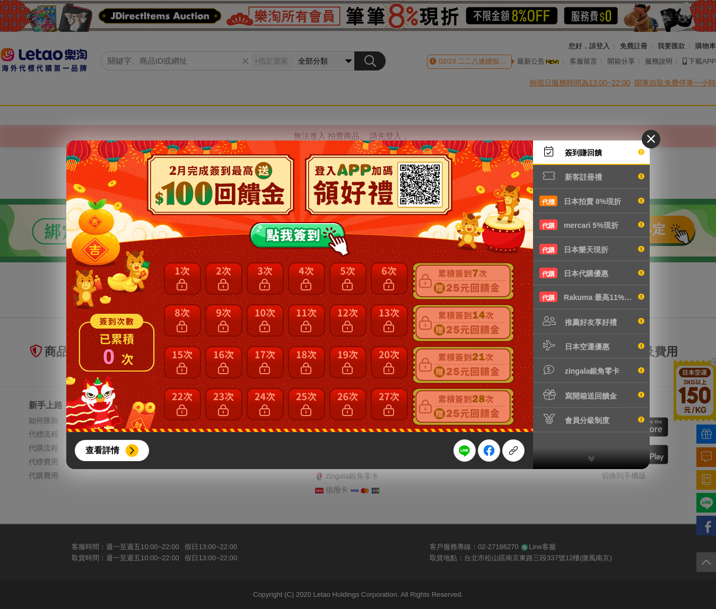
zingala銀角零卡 (591, 370)
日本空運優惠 (591, 345)
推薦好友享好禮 (591, 321)
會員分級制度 (591, 419)
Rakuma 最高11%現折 (591, 297)
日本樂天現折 (591, 249)
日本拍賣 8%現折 (591, 201)
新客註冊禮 (591, 176)
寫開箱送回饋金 (591, 395)
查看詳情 (102, 450)
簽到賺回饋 (591, 151)
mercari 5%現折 (591, 224)
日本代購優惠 (591, 273)
